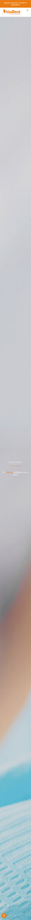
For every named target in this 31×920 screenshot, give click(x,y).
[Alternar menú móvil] (28, 10)
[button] (4, 915)
